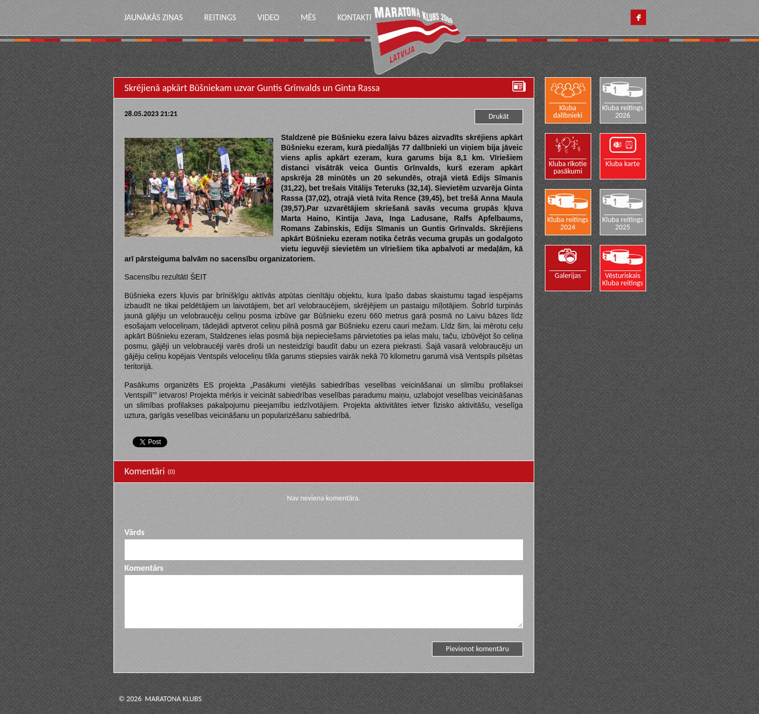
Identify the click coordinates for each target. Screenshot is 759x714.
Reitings (220, 17)
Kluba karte (622, 163)
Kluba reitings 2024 (567, 223)
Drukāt (498, 116)
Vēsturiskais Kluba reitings (622, 279)
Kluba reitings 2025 (622, 223)
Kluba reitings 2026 (622, 111)
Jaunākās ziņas (153, 17)
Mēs (308, 17)
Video (268, 17)
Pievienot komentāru (477, 648)
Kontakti (354, 17)
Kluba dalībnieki (567, 111)
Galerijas (567, 275)
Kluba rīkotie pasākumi (567, 167)
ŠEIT (198, 277)
